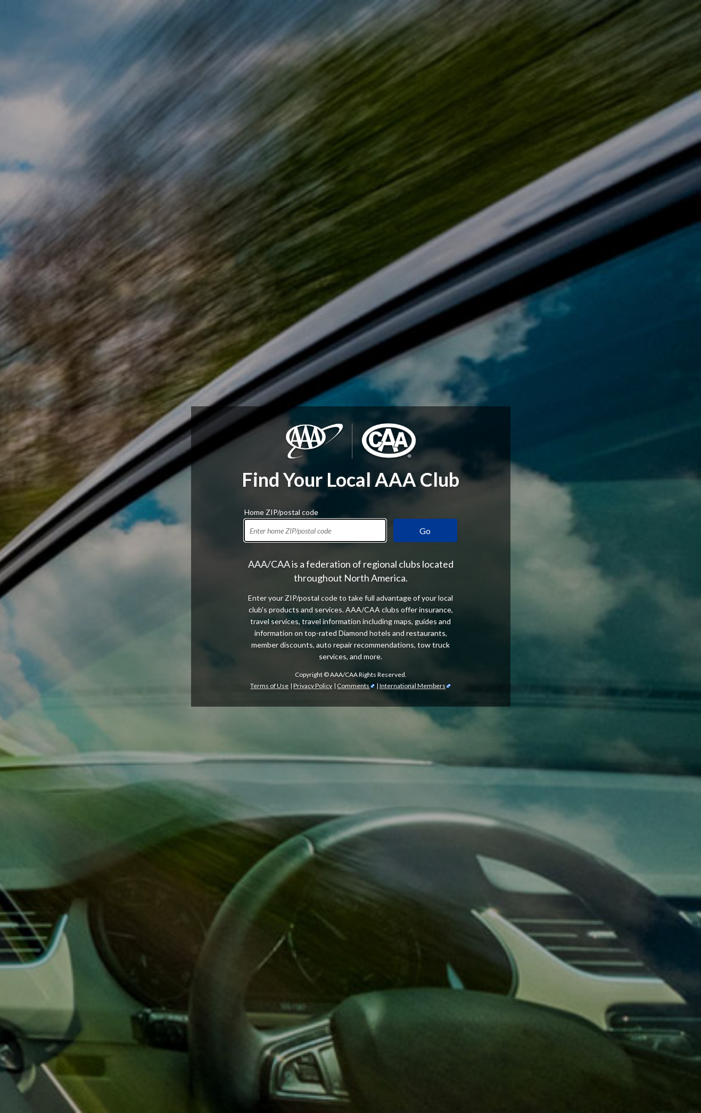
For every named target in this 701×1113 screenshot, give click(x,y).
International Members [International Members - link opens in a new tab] (413, 686)
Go (425, 531)
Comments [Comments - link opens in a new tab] (353, 686)
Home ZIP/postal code (281, 511)
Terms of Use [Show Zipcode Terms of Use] (269, 686)
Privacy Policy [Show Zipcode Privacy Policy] (312, 686)
